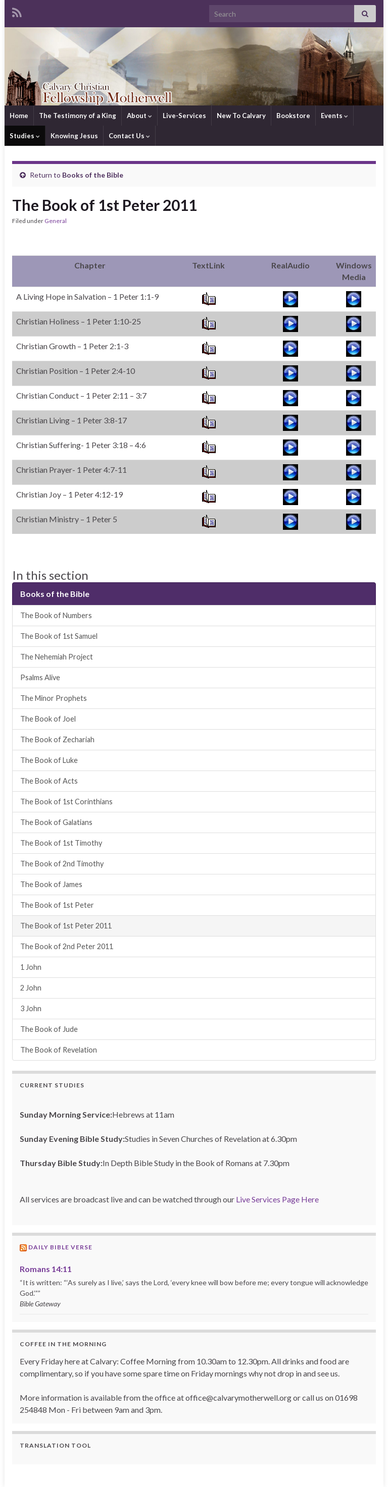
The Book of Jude (49, 1029)
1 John (30, 967)
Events (334, 116)
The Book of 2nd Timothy (62, 863)
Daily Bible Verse (60, 1247)
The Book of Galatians (56, 822)
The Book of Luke (49, 760)
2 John (30, 987)
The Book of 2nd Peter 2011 (66, 946)
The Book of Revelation (58, 1049)
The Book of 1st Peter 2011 (66, 925)
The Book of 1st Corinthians (66, 801)
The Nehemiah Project (56, 656)
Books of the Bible (92, 175)
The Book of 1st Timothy (61, 843)
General (55, 221)
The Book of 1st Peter (57, 905)
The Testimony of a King (77, 116)
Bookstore (293, 116)
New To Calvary (241, 116)
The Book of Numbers (56, 615)
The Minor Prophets (53, 698)
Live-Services (184, 116)
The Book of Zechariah (57, 739)
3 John (30, 1008)
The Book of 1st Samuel (59, 636)
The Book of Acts (49, 781)
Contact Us (129, 136)
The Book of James (51, 884)
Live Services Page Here (277, 1199)
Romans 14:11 (46, 1269)
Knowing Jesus (74, 136)
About (139, 116)
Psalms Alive (40, 677)
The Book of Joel (48, 718)
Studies (25, 136)
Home (19, 116)
